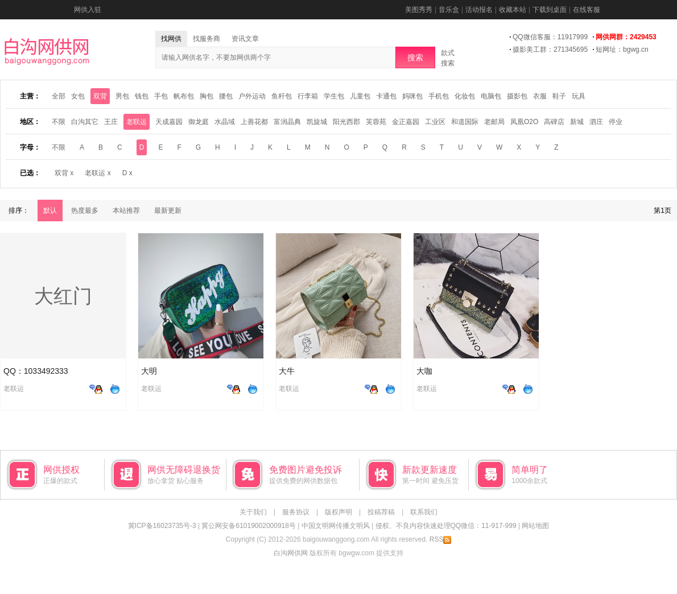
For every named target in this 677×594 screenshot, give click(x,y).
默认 (50, 210)
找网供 (171, 39)
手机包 (438, 96)
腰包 (226, 96)
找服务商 (206, 39)
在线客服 (586, 10)
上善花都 (254, 122)
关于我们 (253, 512)
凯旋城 (317, 122)
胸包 (206, 96)
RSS (441, 539)
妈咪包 (412, 96)
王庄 (111, 122)
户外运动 (252, 96)
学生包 (334, 96)
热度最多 (84, 210)
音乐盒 (449, 10)
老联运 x (97, 173)
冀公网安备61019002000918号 (248, 526)
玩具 (578, 96)
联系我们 (423, 512)
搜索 (415, 57)
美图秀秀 (418, 10)
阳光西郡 (346, 122)
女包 (78, 96)
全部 (58, 96)
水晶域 (224, 122)
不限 (58, 122)
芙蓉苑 (376, 122)
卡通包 (386, 96)
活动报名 (479, 10)
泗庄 (596, 122)
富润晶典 (287, 122)
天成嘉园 (169, 122)
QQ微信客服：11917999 (550, 37)
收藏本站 (512, 10)
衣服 (540, 96)
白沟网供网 (291, 553)
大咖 (424, 371)
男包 (122, 96)
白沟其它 (84, 122)
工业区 (435, 122)
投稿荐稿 (381, 512)
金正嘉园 (405, 122)
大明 (149, 371)
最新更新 (167, 210)
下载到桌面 (549, 10)
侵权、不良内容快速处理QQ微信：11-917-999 (446, 526)
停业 (615, 122)
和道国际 (464, 122)
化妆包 (465, 96)
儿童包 (360, 96)
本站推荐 (126, 210)
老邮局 (494, 122)
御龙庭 (198, 122)
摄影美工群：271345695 (550, 49)
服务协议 (295, 512)
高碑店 (554, 122)
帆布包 (184, 96)
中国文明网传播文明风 (336, 526)
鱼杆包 (281, 96)
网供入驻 (87, 10)
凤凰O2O (524, 122)
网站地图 (535, 526)
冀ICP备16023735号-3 (162, 526)
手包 (161, 96)
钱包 (141, 96)
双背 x (64, 173)
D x (127, 173)
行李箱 (308, 96)
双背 (100, 96)
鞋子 (559, 96)
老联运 (136, 122)
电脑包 (491, 96)
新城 (577, 122)
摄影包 (517, 96)
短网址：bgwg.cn (622, 49)
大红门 (63, 296)
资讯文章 (245, 39)
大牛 (287, 371)
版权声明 (338, 512)
